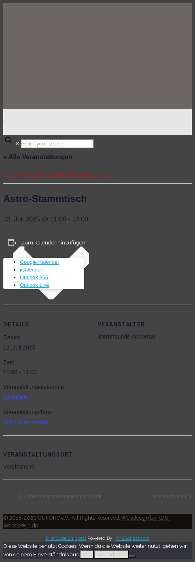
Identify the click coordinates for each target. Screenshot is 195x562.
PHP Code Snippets (66, 538)
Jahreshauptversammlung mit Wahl (62, 496)
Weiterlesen (111, 554)
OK (87, 554)
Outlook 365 (34, 277)
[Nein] (132, 556)
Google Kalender (39, 262)
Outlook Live (34, 285)
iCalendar (31, 270)
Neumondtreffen (169, 496)
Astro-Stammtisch (25, 422)
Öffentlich (15, 397)
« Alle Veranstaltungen (37, 157)
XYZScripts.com (133, 538)
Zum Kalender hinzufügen (53, 243)
